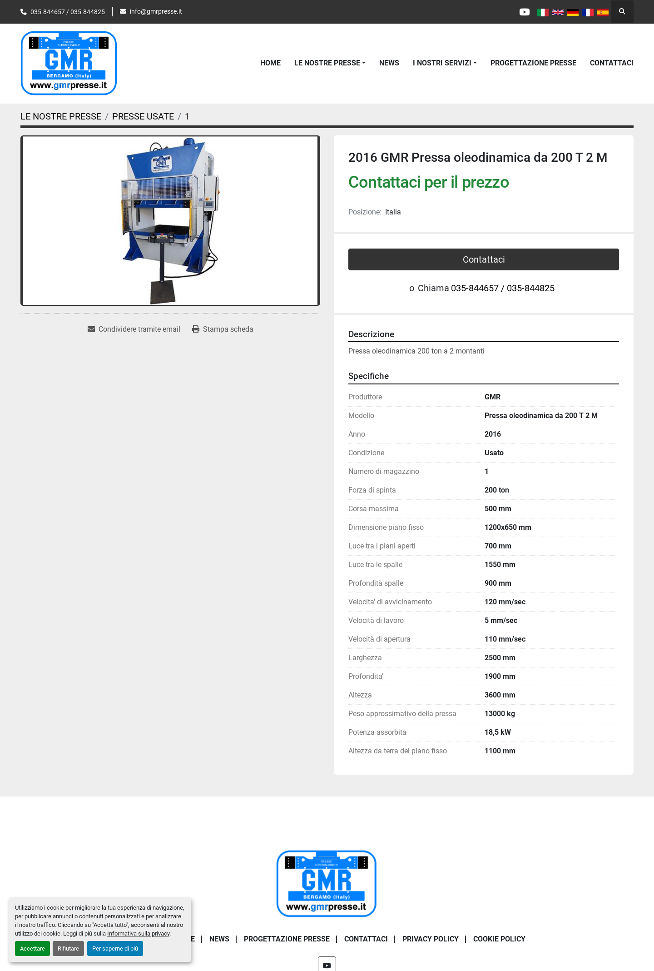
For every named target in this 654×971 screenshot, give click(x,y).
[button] (330, 63)
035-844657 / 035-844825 (67, 11)
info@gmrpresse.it (156, 11)
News (389, 63)
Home (270, 63)
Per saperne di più (115, 948)
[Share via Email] (134, 329)
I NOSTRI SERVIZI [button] (442, 63)
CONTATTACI (612, 63)
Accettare (32, 948)
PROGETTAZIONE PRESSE (533, 63)
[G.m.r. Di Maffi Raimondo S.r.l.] (327, 883)
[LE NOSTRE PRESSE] (60, 116)
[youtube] (523, 11)
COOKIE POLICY (499, 939)
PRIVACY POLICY (430, 939)
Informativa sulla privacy (138, 933)
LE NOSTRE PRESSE (327, 63)
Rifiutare (68, 948)
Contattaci (484, 259)
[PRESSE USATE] (143, 116)
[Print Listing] (222, 329)
